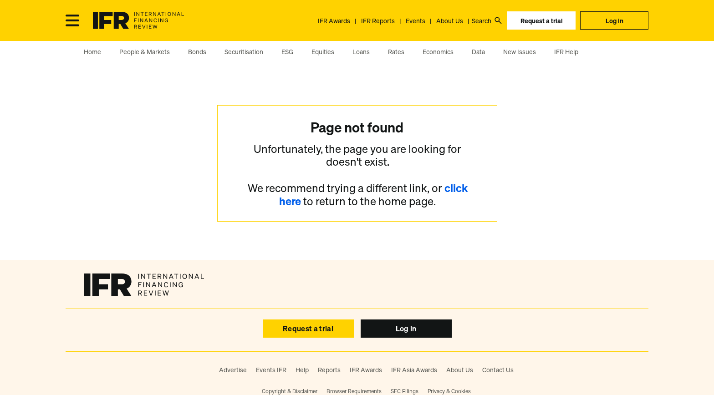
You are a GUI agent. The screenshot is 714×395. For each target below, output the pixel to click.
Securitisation (243, 51)
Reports (329, 369)
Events (415, 20)
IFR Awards (334, 20)
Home (92, 51)
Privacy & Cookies (449, 391)
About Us (449, 20)
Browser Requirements (354, 391)
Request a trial (541, 20)
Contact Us (498, 369)
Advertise (233, 369)
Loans (361, 51)
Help (302, 369)
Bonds (197, 51)
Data (478, 51)
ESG (287, 51)
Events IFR (271, 369)
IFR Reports (378, 20)
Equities (322, 51)
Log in (614, 20)
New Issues (519, 51)
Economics (438, 51)
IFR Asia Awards (414, 369)
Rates (396, 51)
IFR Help (566, 51)
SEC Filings (404, 391)
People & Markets (144, 51)
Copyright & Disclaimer (289, 391)
